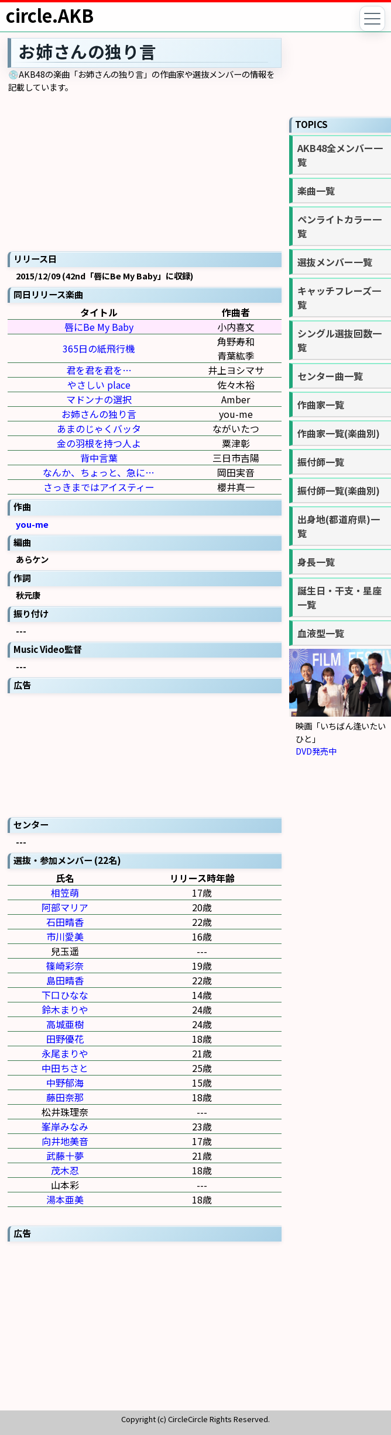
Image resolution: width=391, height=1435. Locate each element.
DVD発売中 (316, 751)
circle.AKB (50, 15)
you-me (32, 524)
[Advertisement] (145, 754)
